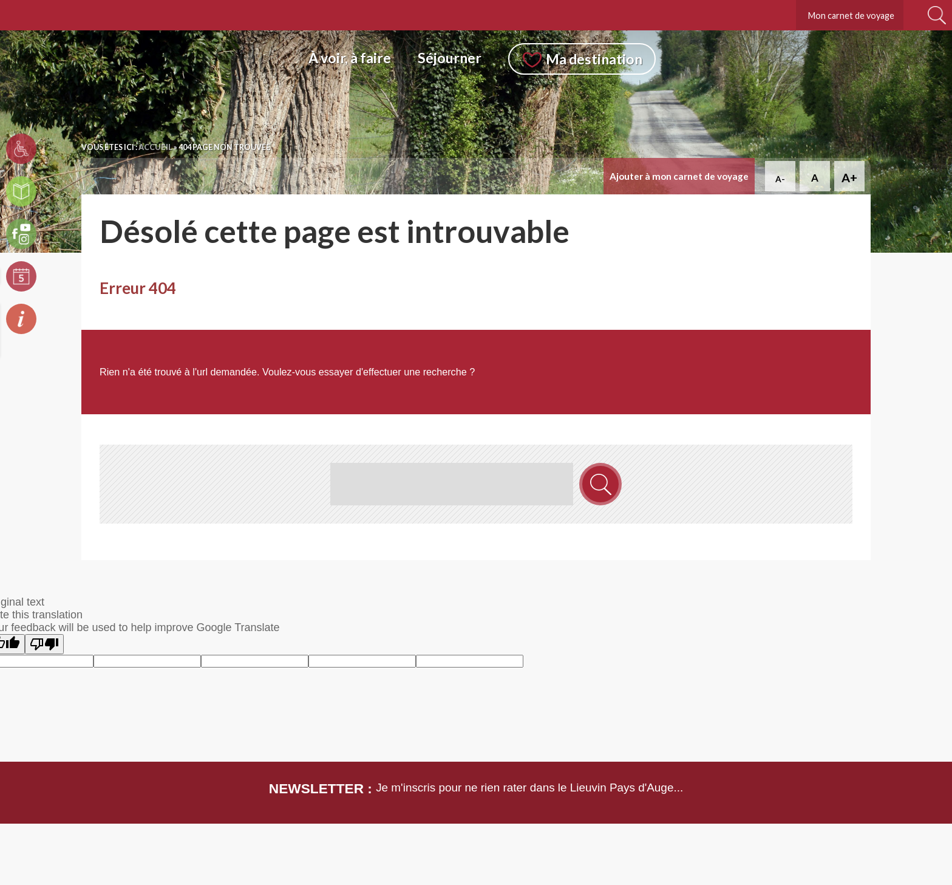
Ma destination (594, 58)
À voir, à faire (349, 57)
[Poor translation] (44, 644)
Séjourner (449, 57)
